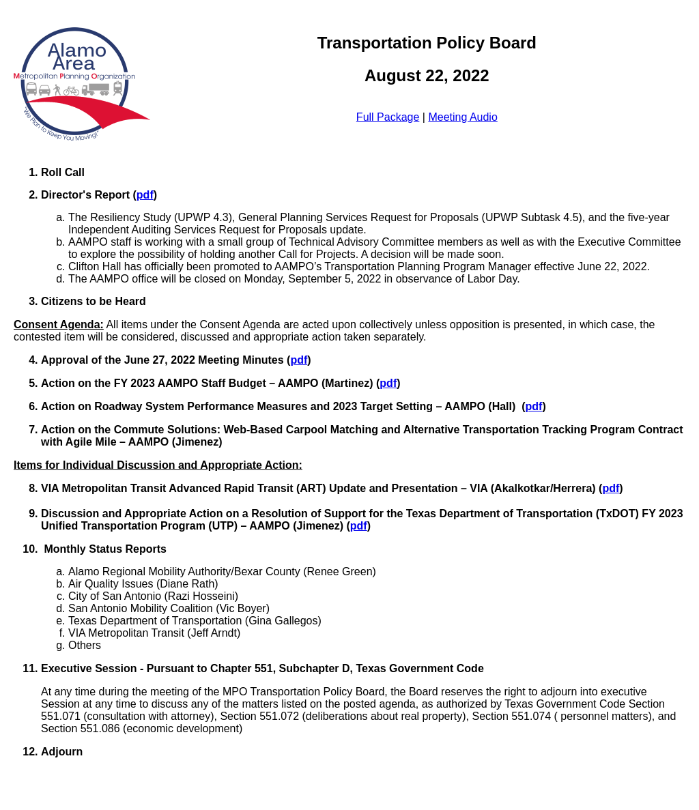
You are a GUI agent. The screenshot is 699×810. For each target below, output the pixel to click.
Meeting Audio (462, 117)
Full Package (388, 117)
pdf (145, 195)
